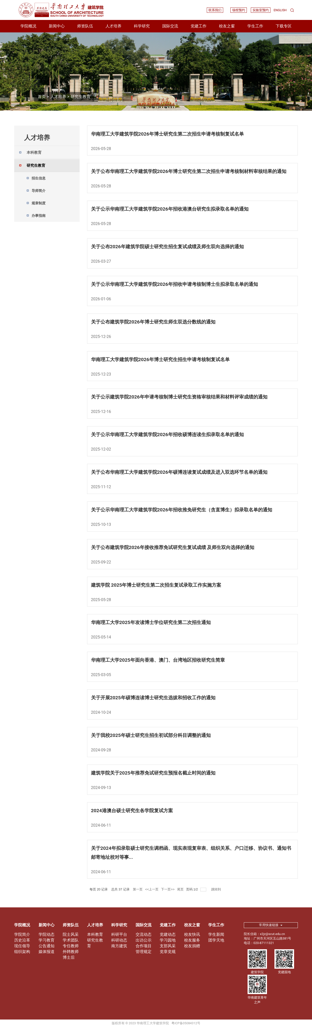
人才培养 (113, 26)
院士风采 (71, 934)
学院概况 (28, 26)
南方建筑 (119, 946)
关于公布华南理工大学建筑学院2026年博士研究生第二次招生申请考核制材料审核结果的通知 (188, 171)
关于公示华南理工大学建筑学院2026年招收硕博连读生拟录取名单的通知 (167, 434)
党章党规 (168, 951)
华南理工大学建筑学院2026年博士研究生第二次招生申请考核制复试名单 (167, 134)
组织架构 (22, 951)
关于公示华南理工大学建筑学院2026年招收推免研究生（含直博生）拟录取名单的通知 (181, 510)
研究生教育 (81, 96)
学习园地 (168, 940)
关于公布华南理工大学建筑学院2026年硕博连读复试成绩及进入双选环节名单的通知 (179, 472)
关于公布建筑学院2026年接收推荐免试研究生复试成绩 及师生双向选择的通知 (173, 547)
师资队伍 (85, 26)
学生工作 (255, 26)
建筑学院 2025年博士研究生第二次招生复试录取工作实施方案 (156, 585)
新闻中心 (57, 26)
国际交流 (170, 26)
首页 (42, 96)
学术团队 (71, 940)
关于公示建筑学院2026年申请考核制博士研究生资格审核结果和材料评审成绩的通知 (179, 397)
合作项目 (144, 946)
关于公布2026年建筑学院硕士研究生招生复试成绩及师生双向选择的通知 (167, 246)
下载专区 (284, 26)
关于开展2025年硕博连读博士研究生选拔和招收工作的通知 (153, 698)
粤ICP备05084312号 (185, 1023)
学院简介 (22, 934)
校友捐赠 (192, 946)
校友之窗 (227, 26)
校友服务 (192, 940)
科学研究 (142, 26)
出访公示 (144, 940)
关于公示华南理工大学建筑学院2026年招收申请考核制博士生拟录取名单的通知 (174, 284)
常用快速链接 (270, 925)
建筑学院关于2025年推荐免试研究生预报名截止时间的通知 (153, 773)
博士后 (69, 957)
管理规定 (144, 951)
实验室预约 (261, 10)
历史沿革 (22, 940)
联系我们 (214, 10)
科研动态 (119, 940)
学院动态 (46, 934)
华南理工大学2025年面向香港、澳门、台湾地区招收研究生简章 (158, 660)
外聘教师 (71, 951)
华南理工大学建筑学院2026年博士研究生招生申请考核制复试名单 (160, 359)
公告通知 (46, 946)
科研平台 (119, 934)
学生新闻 (216, 934)
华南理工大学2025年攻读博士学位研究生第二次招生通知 (151, 622)
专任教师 (71, 946)
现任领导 (22, 946)
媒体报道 (46, 951)
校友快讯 (192, 934)
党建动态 (168, 934)
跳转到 (216, 889)
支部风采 (168, 946)
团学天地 (216, 940)
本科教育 (95, 934)
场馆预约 (238, 10)
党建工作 (199, 26)
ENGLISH (280, 10)
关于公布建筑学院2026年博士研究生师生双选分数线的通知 (153, 322)
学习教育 (46, 940)
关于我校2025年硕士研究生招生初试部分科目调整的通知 (151, 735)
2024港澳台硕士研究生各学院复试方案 (132, 810)
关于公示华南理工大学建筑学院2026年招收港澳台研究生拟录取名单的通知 (170, 209)
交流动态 (144, 934)
